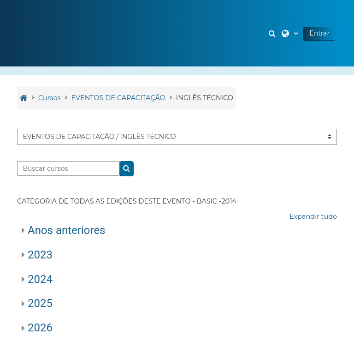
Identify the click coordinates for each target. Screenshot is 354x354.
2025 (40, 303)
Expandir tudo (313, 216)
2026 (40, 327)
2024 (40, 279)
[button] (273, 33)
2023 (40, 254)
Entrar (320, 33)
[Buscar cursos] (68, 168)
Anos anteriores (67, 230)
